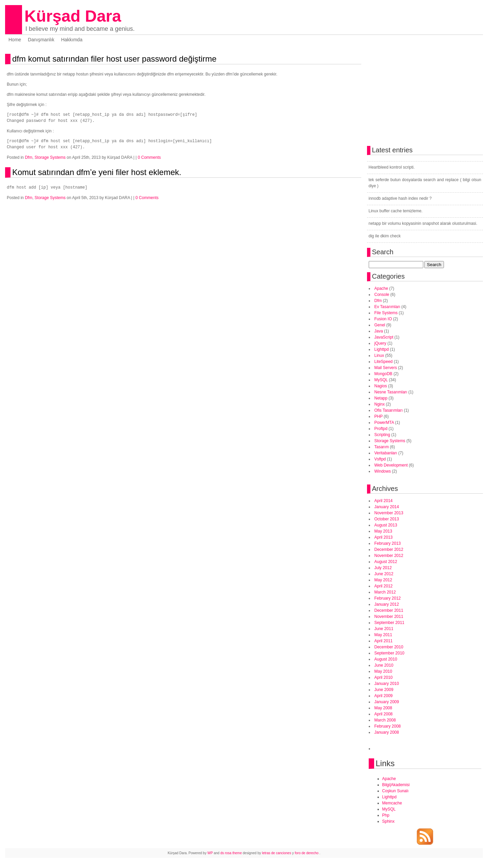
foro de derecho (307, 853)
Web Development (391, 465)
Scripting (382, 434)
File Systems (386, 312)
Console (381, 294)
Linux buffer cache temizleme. (396, 211)
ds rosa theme (231, 853)
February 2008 (387, 726)
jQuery (380, 343)
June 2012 (383, 573)
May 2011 (383, 634)
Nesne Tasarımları (390, 392)
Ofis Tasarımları (388, 410)
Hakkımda (71, 39)
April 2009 (383, 695)
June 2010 (383, 665)
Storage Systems (50, 157)
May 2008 (383, 708)
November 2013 (388, 513)
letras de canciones (276, 853)
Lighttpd (381, 349)
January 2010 (386, 683)
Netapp (381, 398)
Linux (379, 355)
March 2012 (385, 592)
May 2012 (383, 580)
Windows (382, 471)
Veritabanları (385, 453)
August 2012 (385, 561)
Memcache (392, 803)
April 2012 (383, 586)
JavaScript (383, 337)
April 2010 (383, 677)
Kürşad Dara (72, 16)
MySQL (381, 379)
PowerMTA (384, 422)
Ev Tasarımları (387, 306)
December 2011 (388, 610)
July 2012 (383, 567)
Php (385, 815)
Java (378, 331)
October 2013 (386, 519)
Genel (379, 325)
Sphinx (388, 821)
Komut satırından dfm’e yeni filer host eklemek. (96, 172)
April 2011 (383, 641)
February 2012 (387, 598)
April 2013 (383, 537)
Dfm (28, 157)
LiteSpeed (383, 361)
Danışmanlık (41, 39)
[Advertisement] (86, 215)
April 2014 (383, 500)
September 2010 (389, 653)
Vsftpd (380, 459)
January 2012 (386, 604)
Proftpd (381, 428)
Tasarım (381, 447)
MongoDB (383, 373)
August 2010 (385, 659)
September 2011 (389, 622)
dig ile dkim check (385, 236)
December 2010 (388, 647)
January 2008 (386, 732)
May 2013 (383, 531)
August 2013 (385, 525)
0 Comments (149, 157)
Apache (381, 288)
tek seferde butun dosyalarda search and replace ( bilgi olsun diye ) (425, 182)
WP (210, 853)
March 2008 (385, 720)
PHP (378, 416)
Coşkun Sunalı (395, 791)
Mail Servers (385, 367)
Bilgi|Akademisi (396, 784)
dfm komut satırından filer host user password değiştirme (114, 58)
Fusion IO (383, 319)
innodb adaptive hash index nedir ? (400, 198)
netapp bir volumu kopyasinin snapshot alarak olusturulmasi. (423, 223)
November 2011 (388, 616)
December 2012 (388, 549)
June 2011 (383, 628)
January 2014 (386, 506)
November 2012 (388, 555)
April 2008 (383, 714)
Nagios (380, 386)
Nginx (379, 404)
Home (14, 39)
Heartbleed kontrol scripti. (392, 167)
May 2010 (383, 671)
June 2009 (383, 689)
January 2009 (386, 701)
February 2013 (387, 543)
